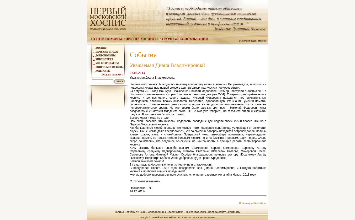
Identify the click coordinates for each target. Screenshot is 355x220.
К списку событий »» (252, 203)
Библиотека (176, 212)
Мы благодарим (196, 212)
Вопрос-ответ (217, 212)
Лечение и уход (136, 212)
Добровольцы (157, 212)
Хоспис (119, 212)
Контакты (234, 212)
